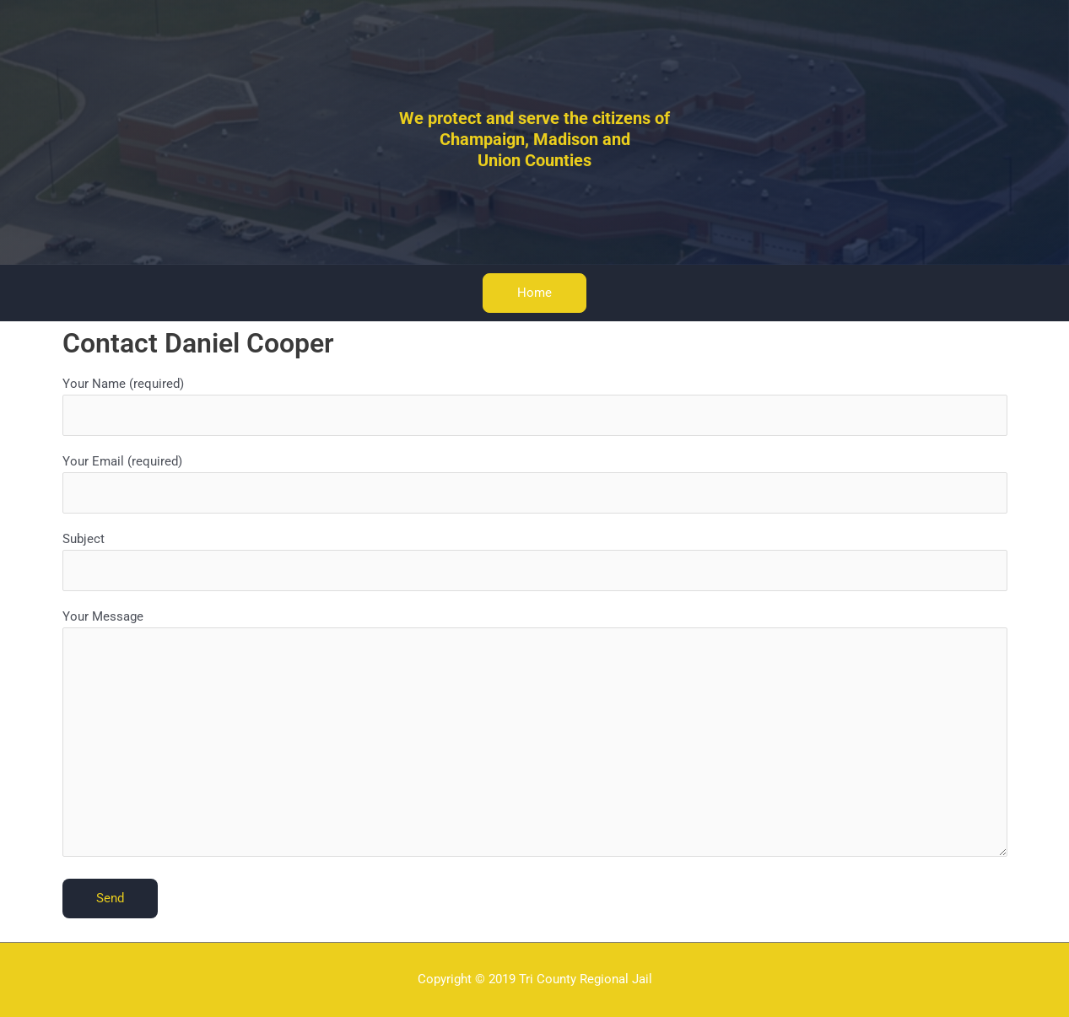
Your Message (534, 736)
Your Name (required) (534, 406)
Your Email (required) (534, 484)
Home (534, 292)
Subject (534, 561)
